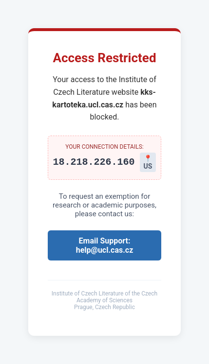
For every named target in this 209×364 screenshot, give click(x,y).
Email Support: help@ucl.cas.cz (104, 245)
